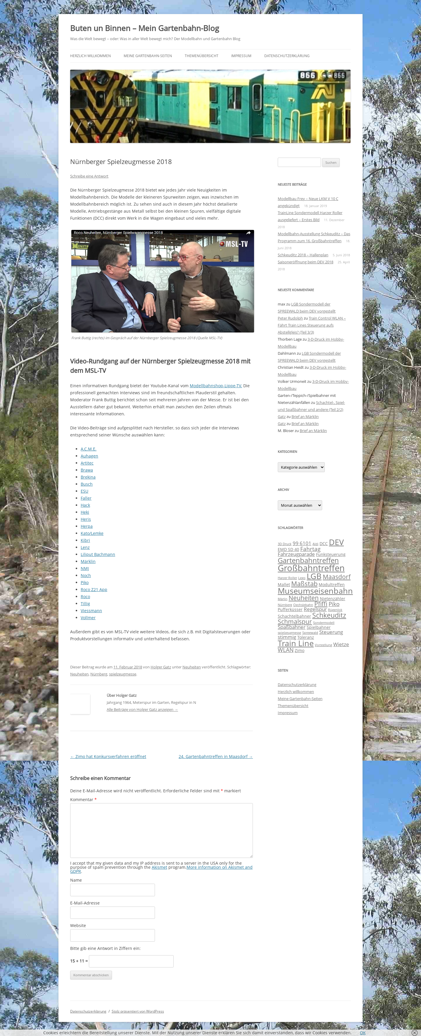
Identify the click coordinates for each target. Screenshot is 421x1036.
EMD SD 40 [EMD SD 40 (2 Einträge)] (288, 549)
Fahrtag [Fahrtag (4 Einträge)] (310, 549)
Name (76, 880)
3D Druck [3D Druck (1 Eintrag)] (284, 544)
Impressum (241, 55)
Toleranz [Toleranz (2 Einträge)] (305, 637)
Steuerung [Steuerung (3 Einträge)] (331, 632)
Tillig (85, 603)
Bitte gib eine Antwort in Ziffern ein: (105, 948)
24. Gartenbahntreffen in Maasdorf (216, 756)
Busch (87, 484)
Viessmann (91, 610)
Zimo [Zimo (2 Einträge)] (299, 650)
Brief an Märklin (305, 416)
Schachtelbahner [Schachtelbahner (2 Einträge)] (294, 616)
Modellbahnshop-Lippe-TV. (216, 385)
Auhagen (89, 456)
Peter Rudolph (290, 318)
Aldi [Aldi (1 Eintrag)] (315, 544)
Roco (85, 596)
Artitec (87, 463)
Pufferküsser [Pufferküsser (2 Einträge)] (290, 609)
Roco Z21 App (94, 589)
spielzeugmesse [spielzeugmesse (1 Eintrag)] (289, 633)
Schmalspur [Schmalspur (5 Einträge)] (295, 621)
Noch (86, 575)
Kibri (85, 540)
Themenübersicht (201, 55)
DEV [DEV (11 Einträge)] (336, 542)
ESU (84, 491)
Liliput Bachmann (98, 554)
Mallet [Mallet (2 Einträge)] (284, 584)
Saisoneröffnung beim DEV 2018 (305, 261)
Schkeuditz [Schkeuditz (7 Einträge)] (329, 615)
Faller (86, 498)
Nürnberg (98, 674)
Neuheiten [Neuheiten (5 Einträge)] (304, 598)
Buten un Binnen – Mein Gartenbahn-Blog (144, 28)
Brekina (88, 477)
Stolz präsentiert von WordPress (138, 1011)
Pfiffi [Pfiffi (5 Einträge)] (320, 604)
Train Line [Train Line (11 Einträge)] (296, 643)
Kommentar (83, 799)
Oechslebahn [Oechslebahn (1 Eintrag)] (303, 605)
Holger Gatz (161, 667)
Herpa (87, 526)
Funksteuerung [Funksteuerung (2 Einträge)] (331, 554)
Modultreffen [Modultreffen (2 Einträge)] (332, 584)
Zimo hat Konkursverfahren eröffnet (108, 756)
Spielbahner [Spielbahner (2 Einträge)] (319, 627)
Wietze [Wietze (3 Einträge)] (341, 644)
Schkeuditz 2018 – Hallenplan (303, 254)
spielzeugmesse (122, 674)
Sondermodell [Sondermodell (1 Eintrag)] (323, 623)
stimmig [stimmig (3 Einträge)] (287, 637)
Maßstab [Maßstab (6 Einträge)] (304, 583)
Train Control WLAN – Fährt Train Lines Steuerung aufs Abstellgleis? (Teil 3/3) (312, 325)
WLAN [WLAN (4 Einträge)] (286, 650)
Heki (85, 512)
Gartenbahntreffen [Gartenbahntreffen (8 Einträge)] (308, 560)
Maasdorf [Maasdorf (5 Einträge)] (337, 577)
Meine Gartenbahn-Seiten (148, 55)
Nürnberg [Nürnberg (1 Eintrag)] (285, 605)
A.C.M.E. (88, 449)
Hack (85, 505)
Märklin (88, 561)
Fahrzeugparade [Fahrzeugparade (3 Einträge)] (296, 554)
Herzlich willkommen (90, 55)
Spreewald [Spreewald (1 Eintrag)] (310, 633)
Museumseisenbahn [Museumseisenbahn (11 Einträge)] (315, 590)
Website (78, 925)
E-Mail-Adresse (85, 903)
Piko (85, 582)
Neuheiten (191, 667)
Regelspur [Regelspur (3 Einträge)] (315, 609)
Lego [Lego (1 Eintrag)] (302, 578)
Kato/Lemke (92, 533)
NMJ (85, 568)
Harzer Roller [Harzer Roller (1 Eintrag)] (287, 578)
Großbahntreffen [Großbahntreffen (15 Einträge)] (311, 568)
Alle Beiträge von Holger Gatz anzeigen (142, 709)
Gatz (282, 416)
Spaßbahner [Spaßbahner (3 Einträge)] (292, 627)
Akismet (159, 867)
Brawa (87, 470)
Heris (86, 519)
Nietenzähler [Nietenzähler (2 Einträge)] (332, 598)
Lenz (85, 547)
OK (363, 1032)
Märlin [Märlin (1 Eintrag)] (282, 599)
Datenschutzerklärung (287, 55)
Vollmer (88, 617)
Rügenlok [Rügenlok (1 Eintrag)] (335, 610)
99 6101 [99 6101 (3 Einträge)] (302, 543)
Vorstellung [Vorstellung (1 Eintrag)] (323, 645)
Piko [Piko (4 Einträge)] (334, 604)
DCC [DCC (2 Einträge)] (324, 543)
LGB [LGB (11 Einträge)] (314, 576)
